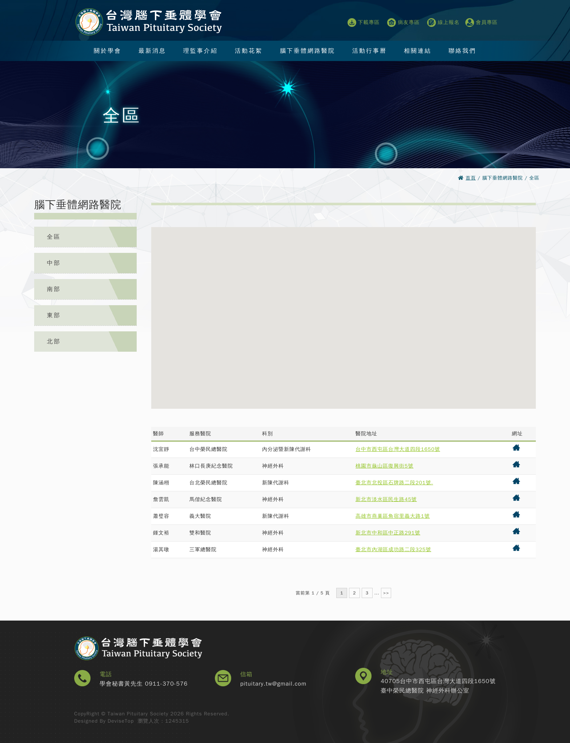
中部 (54, 263)
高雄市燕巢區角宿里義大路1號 (393, 516)
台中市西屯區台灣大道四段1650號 (398, 449)
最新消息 (152, 51)
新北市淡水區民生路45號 (386, 499)
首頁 (471, 178)
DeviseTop (121, 721)
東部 (54, 315)
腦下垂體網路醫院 (307, 51)
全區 (54, 237)
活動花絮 (248, 51)
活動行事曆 (369, 51)
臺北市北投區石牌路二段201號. (394, 483)
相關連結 (417, 51)
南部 (54, 289)
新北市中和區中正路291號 (388, 533)
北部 (54, 341)
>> (386, 593)
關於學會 (107, 51)
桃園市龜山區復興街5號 (384, 466)
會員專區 (481, 22)
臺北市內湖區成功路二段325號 (393, 549)
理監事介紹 (200, 51)
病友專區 (403, 22)
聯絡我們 (462, 51)
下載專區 (364, 22)
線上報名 (443, 22)
